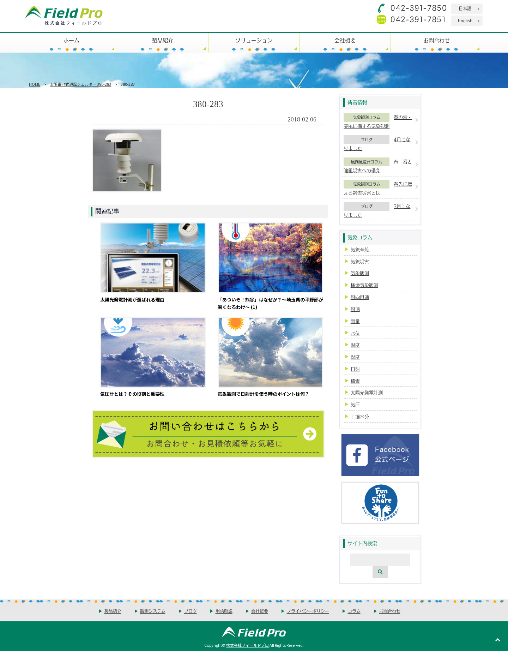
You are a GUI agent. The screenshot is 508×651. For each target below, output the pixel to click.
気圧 (355, 404)
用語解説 (224, 611)
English (465, 20)
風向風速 (360, 297)
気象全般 (360, 249)
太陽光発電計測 (367, 392)
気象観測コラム (366, 117)
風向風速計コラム (366, 161)
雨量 (355, 321)
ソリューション (253, 40)
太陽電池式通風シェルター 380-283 (80, 84)
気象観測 (360, 273)
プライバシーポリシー (308, 611)
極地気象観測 (364, 285)
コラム (354, 611)
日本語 (465, 8)
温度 (355, 345)
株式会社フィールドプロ (247, 645)
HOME (34, 84)
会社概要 (345, 40)
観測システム (152, 611)
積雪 (355, 381)
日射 (355, 369)
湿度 (355, 357)
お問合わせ (436, 40)
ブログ (367, 139)
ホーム (71, 40)
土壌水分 (360, 416)
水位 (355, 333)
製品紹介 (162, 40)
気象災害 (360, 261)
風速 (355, 309)
